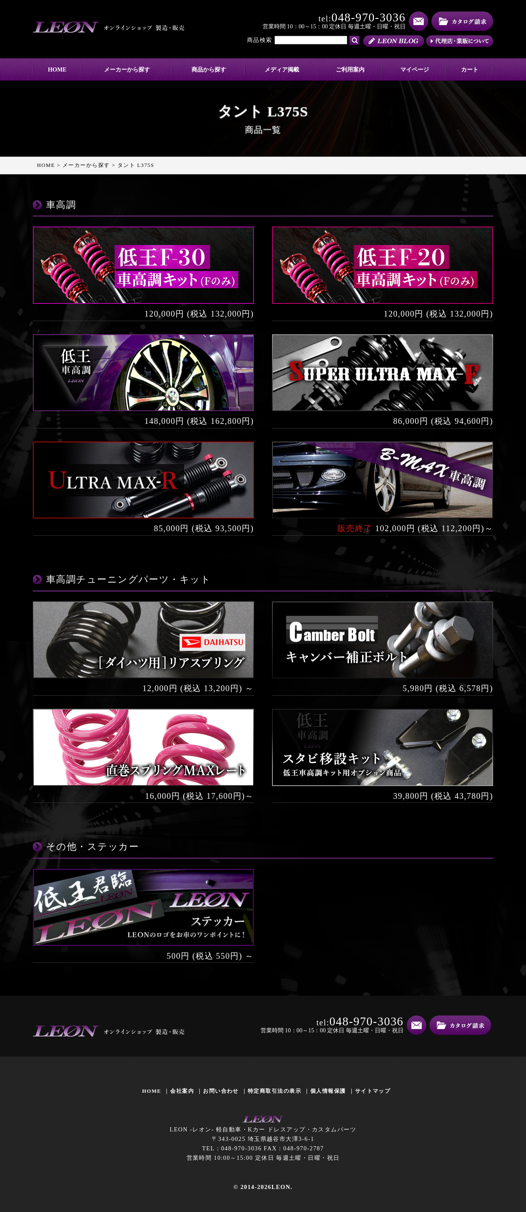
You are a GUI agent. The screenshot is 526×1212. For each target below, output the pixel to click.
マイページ (414, 69)
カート (469, 69)
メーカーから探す (127, 69)
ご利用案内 (350, 69)
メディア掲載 (282, 69)
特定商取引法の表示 (274, 1091)
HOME (57, 69)
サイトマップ (373, 1091)
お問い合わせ (221, 1091)
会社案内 (182, 1091)
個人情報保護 (328, 1091)
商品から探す (208, 69)
